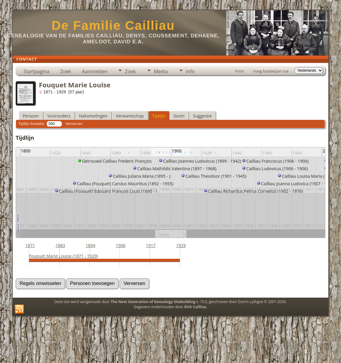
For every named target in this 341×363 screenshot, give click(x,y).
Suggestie (202, 116)
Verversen (74, 123)
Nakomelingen (93, 116)
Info (190, 71)
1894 (90, 245)
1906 (120, 245)
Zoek (65, 71)
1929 (181, 245)
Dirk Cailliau (195, 306)
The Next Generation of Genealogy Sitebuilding (153, 301)
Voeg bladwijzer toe (271, 71)
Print (239, 71)
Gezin (179, 116)
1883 (60, 245)
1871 (30, 245)
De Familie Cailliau (113, 25)
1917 (151, 245)
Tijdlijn (158, 116)
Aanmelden (95, 71)
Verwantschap (130, 116)
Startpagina (36, 71)
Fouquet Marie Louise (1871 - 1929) (63, 256)
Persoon (31, 116)
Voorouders (59, 116)
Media (161, 71)
